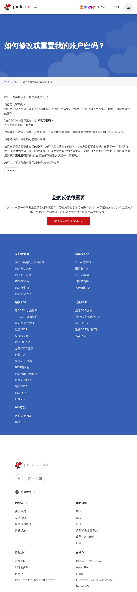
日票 (79, 543)
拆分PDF (21, 399)
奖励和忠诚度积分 (87, 530)
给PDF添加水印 (25, 323)
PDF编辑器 (22, 367)
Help (6, 81)
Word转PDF (83, 287)
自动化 (19, 573)
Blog (79, 511)
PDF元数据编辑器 (26, 373)
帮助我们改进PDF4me (68, 221)
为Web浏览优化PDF (88, 316)
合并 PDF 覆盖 (24, 348)
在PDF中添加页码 (26, 316)
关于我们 (20, 511)
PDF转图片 (22, 281)
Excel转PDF (83, 262)
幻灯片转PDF (83, 281)
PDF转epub (23, 268)
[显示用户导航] (128, 7)
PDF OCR (81, 323)
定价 (117, 7)
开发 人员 (21, 530)
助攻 (79, 517)
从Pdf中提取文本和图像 (29, 262)
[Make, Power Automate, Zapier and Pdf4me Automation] (92, 7)
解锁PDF (21, 422)
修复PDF (81, 335)
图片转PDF (82, 268)
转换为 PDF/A (24, 380)
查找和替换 (22, 335)
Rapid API (83, 586)
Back (10, 170)
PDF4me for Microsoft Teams (35, 580)
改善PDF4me (85, 536)
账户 (104, 151)
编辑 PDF (21, 386)
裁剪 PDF (21, 329)
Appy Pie (82, 567)
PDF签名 (21, 392)
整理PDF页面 (23, 361)
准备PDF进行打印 (86, 329)
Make (79, 573)
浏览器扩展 (22, 567)
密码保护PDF (23, 415)
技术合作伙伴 (23, 524)
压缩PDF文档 (83, 310)
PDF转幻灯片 (23, 287)
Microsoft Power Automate (94, 580)
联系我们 (20, 517)
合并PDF (21, 354)
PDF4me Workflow (89, 561)
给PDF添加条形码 (26, 310)
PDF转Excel (23, 275)
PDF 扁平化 (22, 342)
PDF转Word (23, 294)
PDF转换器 (82, 275)
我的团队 (20, 561)
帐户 (16, 81)
